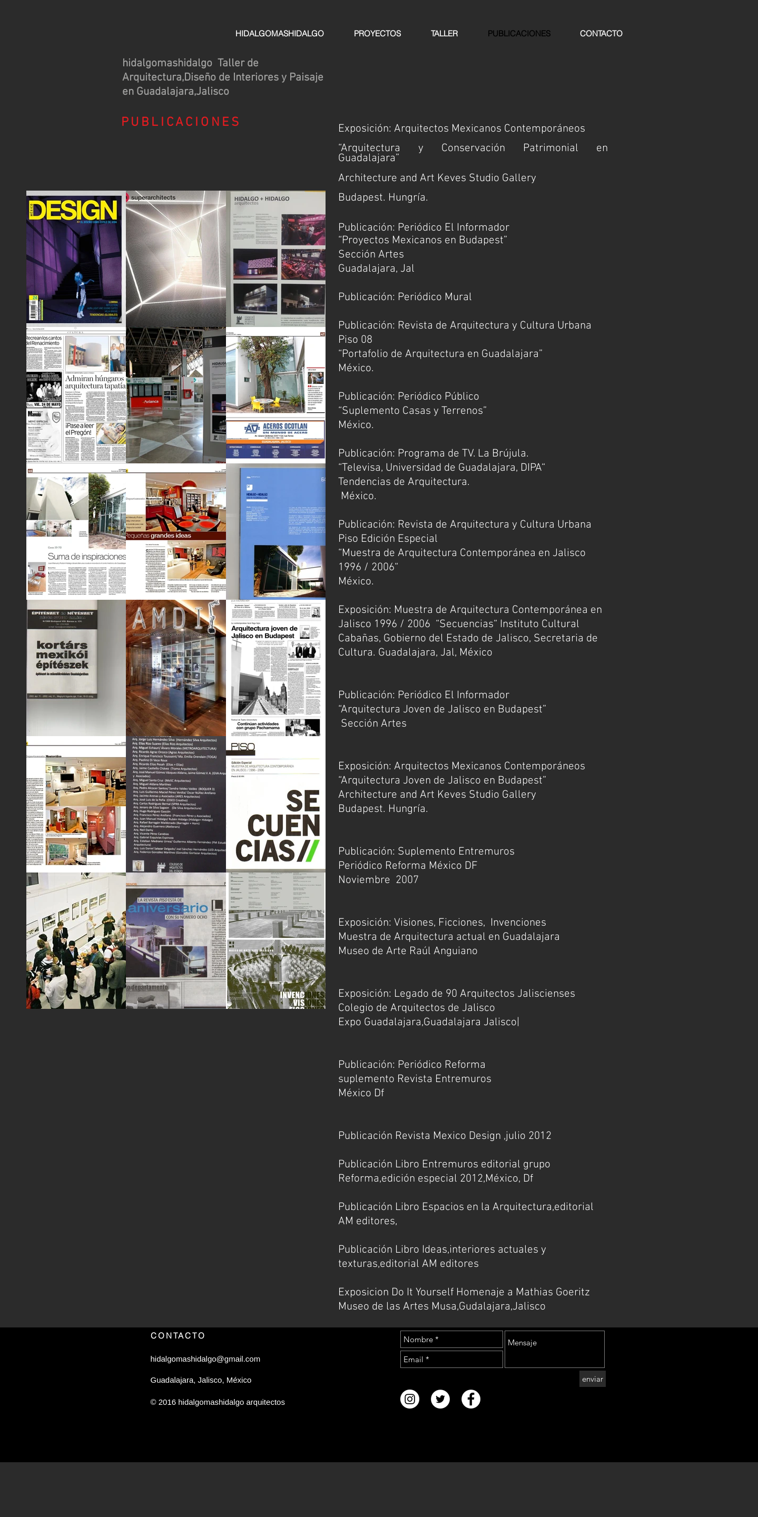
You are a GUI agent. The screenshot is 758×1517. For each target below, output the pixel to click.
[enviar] (592, 1379)
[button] (76, 259)
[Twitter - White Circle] (440, 1399)
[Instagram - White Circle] (409, 1399)
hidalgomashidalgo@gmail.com (206, 1358)
